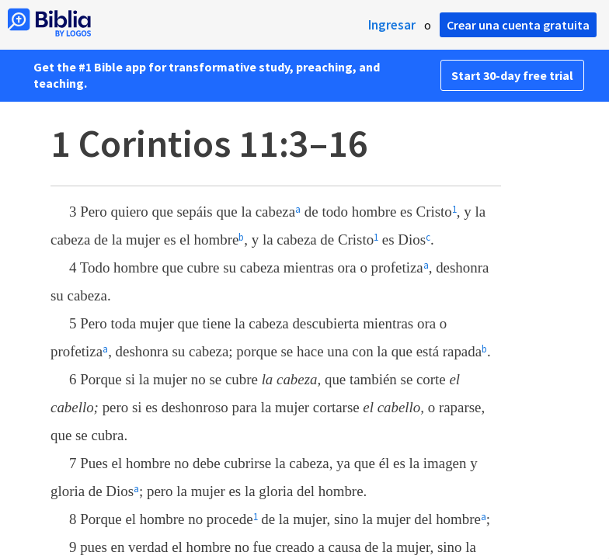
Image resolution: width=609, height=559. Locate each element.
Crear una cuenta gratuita (518, 25)
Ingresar (392, 24)
